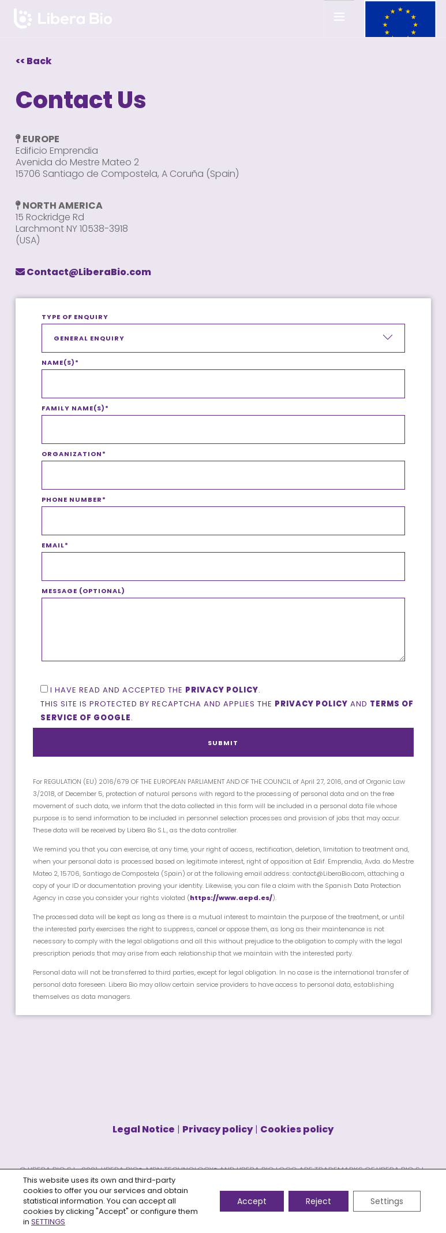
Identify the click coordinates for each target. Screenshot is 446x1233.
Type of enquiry (223, 332)
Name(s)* (223, 373)
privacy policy (221, 689)
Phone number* (223, 510)
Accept (252, 1201)
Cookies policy (296, 1129)
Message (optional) (223, 632)
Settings (386, 1201)
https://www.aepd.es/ (231, 897)
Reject (318, 1201)
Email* (223, 556)
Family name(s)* (223, 419)
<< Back (34, 61)
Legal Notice (144, 1129)
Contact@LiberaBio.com (83, 272)
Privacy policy (311, 703)
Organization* (223, 464)
